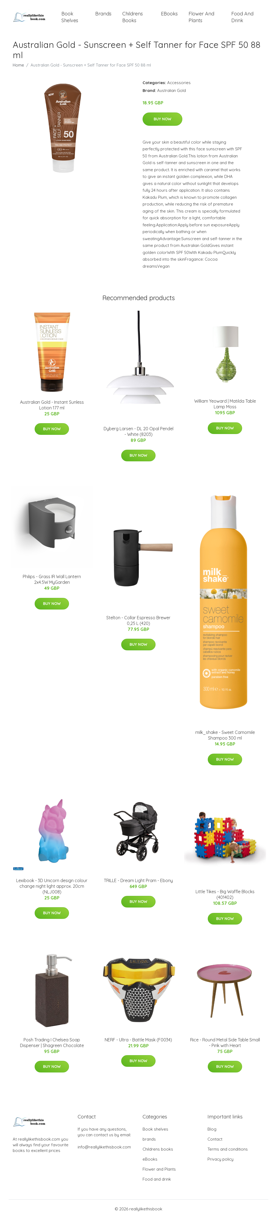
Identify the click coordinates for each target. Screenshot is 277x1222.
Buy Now (162, 122)
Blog (211, 1132)
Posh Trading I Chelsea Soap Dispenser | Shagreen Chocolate (52, 1046)
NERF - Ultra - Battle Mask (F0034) (138, 1043)
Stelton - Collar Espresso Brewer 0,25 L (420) (138, 624)
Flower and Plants (201, 18)
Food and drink (242, 18)
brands (103, 15)
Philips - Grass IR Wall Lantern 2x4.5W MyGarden (52, 583)
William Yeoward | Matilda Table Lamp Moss (225, 407)
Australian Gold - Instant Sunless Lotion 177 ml (52, 408)
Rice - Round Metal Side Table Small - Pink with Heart (225, 1046)
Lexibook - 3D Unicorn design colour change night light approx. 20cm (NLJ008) (51, 890)
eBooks (169, 15)
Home (18, 68)
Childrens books (132, 18)
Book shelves (69, 18)
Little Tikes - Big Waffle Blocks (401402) (225, 898)
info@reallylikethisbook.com (104, 1150)
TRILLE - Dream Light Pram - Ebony (138, 884)
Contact (214, 1142)
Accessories (179, 86)
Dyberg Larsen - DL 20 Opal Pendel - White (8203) (138, 435)
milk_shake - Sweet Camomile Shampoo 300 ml (225, 738)
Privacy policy (220, 1162)
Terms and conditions (227, 1152)
